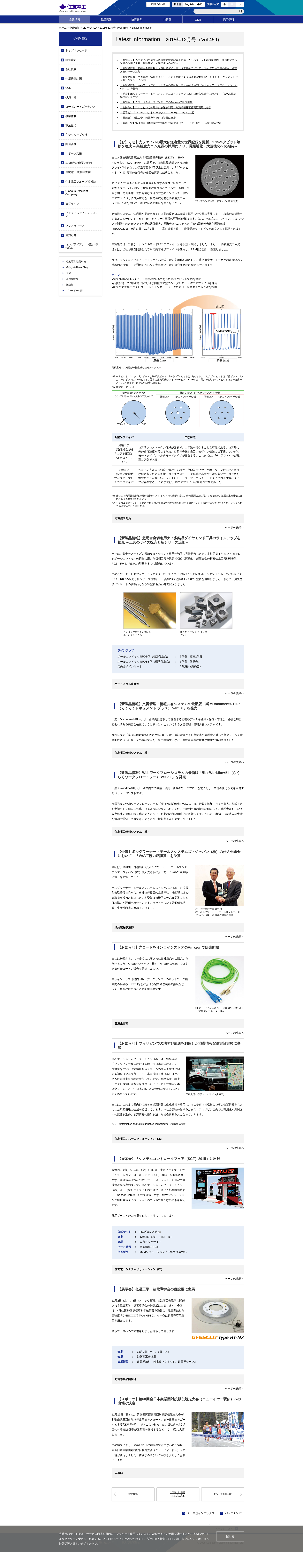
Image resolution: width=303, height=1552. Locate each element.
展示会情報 (72, 278)
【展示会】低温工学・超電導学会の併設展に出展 (148, 117)
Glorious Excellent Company (76, 192)
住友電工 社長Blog (76, 261)
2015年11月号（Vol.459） (114, 27)
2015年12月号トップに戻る (177, 1494)
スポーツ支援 (73, 153)
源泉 (68, 273)
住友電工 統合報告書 (78, 172)
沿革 (68, 87)
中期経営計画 (73, 78)
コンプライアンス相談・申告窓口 (81, 246)
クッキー (121, 1533)
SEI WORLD (89, 27)
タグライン (72, 203)
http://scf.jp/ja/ (150, 1231)
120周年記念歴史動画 (78, 162)
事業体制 (70, 116)
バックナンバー (234, 1513)
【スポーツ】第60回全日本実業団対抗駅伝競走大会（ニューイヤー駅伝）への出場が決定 (171, 123)
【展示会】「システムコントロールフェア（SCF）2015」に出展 (157, 112)
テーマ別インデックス (201, 1513)
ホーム (63, 27)
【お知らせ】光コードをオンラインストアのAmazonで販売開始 (156, 102)
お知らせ (70, 235)
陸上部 (69, 284)
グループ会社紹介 (222, 1494)
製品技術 (133, 1494)
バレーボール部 (74, 290)
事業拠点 (70, 125)
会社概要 (70, 69)
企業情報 (74, 27)
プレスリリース (75, 225)
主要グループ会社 (76, 134)
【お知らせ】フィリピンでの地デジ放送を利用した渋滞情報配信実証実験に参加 (165, 107)
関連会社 (70, 144)
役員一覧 (70, 97)
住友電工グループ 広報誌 (80, 181)
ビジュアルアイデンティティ (81, 214)
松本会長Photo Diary (77, 267)
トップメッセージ (76, 50)
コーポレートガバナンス (80, 106)
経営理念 (70, 59)
